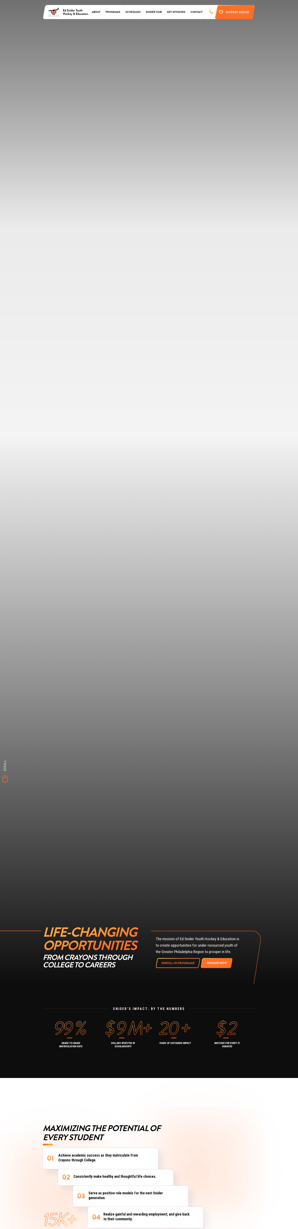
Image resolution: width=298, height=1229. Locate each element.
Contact (196, 12)
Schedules (133, 12)
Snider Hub (154, 12)
